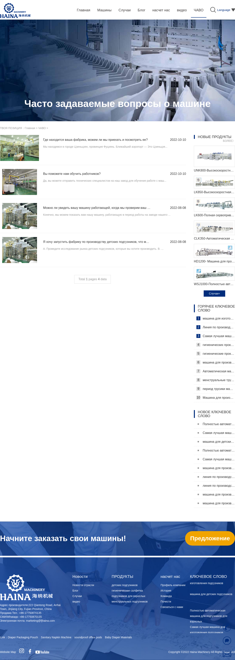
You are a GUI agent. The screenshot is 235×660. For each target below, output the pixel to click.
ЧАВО (42, 128)
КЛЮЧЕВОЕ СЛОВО (208, 576)
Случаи (77, 596)
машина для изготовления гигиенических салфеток (215, 318)
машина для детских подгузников (216, 441)
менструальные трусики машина (215, 380)
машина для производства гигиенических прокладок (215, 362)
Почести (166, 601)
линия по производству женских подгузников (216, 485)
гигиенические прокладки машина (215, 354)
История (166, 590)
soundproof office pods (88, 637)
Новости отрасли (83, 585)
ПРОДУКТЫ (122, 576)
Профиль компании (173, 585)
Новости (80, 576)
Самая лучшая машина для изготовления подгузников (216, 433)
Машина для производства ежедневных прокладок (215, 398)
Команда (166, 596)
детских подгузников (124, 585)
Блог (75, 590)
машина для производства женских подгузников (216, 503)
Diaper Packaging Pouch (23, 637)
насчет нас (170, 576)
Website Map (8, 652)
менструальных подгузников (130, 601)
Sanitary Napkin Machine (56, 637)
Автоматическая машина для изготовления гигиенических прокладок (215, 371)
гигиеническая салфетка (127, 590)
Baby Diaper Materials (118, 637)
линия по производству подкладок (216, 477)
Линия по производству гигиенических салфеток (215, 327)
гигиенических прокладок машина (215, 345)
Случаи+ (214, 293)
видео (76, 601)
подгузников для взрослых (128, 596)
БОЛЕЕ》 (229, 140)
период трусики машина (215, 389)
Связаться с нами (172, 607)
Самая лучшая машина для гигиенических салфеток (215, 336)
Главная (30, 128)
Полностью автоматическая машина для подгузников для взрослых (216, 424)
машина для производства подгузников (216, 494)
